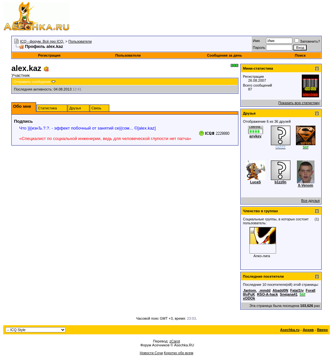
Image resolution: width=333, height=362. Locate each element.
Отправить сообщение (32, 82)
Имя (256, 41)
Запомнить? (307, 41)
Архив (308, 330)
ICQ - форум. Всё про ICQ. (42, 41)
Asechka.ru (290, 330)
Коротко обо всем (178, 353)
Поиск (300, 55)
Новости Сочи (151, 353)
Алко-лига (262, 256)
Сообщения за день (224, 55)
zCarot (174, 341)
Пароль (259, 47)
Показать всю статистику (299, 103)
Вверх (322, 330)
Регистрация (49, 55)
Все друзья (310, 200)
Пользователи (80, 41)
